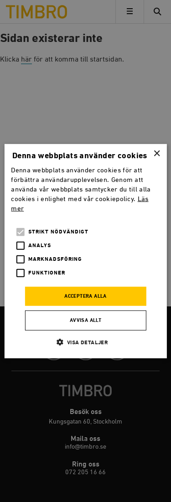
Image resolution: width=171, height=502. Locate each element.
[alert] (85, 251)
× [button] (156, 153)
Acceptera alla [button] (85, 296)
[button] (85, 342)
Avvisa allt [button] (85, 320)
